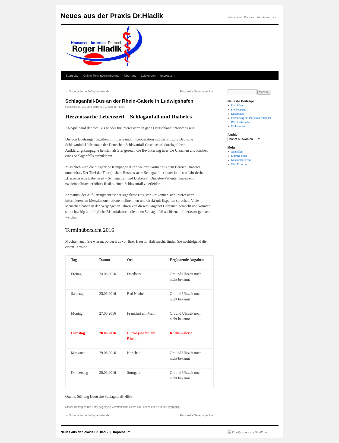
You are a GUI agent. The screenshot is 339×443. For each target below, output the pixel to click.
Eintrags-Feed (239, 155)
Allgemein (105, 407)
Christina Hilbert (114, 106)
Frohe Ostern (238, 109)
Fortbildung (237, 105)
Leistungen (148, 75)
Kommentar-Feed (240, 160)
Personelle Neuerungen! (197, 91)
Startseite (72, 75)
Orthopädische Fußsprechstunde (87, 91)
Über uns (130, 75)
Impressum (167, 75)
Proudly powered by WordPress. (250, 432)
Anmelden (237, 151)
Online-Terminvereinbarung (101, 75)
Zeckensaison (238, 126)
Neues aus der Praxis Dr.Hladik (112, 16)
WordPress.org (239, 164)
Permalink (174, 407)
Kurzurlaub (237, 113)
